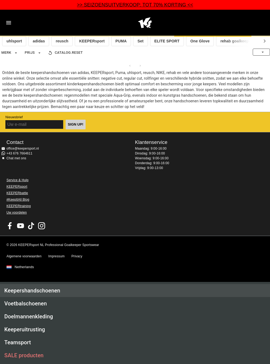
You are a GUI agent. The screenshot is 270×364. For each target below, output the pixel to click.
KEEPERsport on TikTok (31, 225)
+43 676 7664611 (19, 153)
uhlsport (14, 41)
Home (145, 22)
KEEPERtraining (18, 206)
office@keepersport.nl (22, 148)
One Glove (200, 41)
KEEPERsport (91, 41)
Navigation (8, 22)
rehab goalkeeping (237, 41)
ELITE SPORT (167, 41)
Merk (9, 52)
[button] (135, 290)
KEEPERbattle (17, 193)
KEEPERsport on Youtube (20, 225)
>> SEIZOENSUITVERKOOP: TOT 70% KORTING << (135, 5)
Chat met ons (16, 158)
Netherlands (24, 267)
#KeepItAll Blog (17, 199)
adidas (39, 41)
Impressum (56, 256)
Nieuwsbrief (14, 117)
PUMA (121, 41)
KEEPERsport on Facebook (10, 225)
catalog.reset (65, 52)
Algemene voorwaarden (24, 256)
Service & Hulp (17, 180)
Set (140, 41)
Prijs (33, 52)
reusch (62, 41)
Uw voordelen (16, 212)
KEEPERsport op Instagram (41, 225)
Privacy (76, 256)
